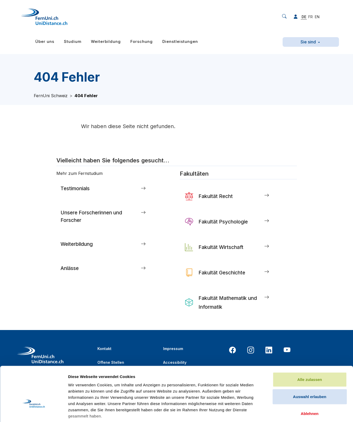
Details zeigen (276, 359)
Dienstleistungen (180, 41)
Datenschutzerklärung (183, 376)
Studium (73, 41)
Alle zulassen (309, 290)
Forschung (141, 41)
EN (317, 17)
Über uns (44, 41)
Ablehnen (309, 324)
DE (304, 17)
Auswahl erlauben (309, 307)
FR (310, 17)
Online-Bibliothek (113, 376)
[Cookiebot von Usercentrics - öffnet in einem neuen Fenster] (33, 360)
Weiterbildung (106, 41)
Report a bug (273, 373)
